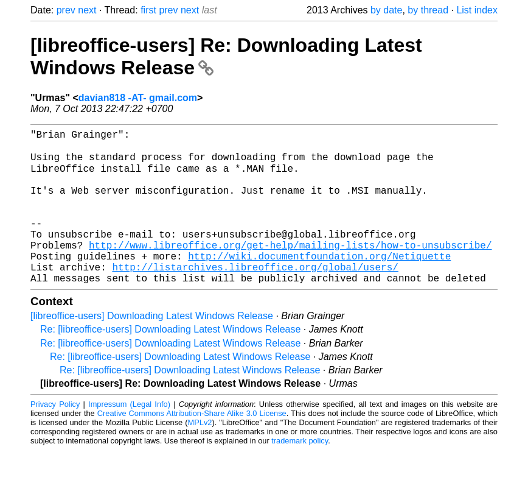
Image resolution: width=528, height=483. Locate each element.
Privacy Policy (55, 437)
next (87, 10)
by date (386, 10)
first (148, 10)
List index (477, 10)
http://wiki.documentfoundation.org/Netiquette (319, 284)
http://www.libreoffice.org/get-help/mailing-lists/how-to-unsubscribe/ (290, 270)
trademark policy (299, 473)
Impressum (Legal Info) (129, 437)
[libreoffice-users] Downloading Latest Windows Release (151, 349)
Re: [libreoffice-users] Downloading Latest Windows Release (170, 362)
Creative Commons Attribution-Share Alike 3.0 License (192, 446)
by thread (428, 10)
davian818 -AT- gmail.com (137, 98)
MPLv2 (200, 455)
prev (66, 10)
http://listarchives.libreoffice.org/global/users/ (255, 297)
